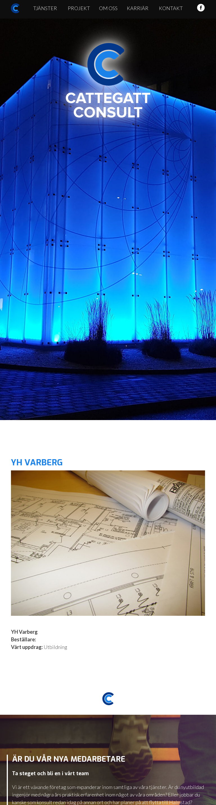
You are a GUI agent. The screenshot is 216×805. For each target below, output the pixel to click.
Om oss (108, 8)
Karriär (137, 8)
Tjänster (45, 8)
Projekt (79, 8)
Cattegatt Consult (108, 80)
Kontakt (171, 8)
